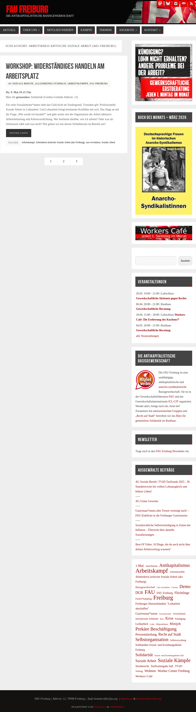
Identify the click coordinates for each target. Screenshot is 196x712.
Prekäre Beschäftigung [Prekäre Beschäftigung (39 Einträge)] (155, 629)
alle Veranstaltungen (147, 335)
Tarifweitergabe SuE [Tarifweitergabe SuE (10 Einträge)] (162, 666)
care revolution (93, 142)
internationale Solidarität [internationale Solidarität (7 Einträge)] (146, 619)
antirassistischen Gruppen (168, 411)
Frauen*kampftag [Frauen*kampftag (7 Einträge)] (143, 599)
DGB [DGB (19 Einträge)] (139, 593)
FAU (172, 396)
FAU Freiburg (27, 9)
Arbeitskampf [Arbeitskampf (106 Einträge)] (151, 570)
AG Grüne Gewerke (146, 501)
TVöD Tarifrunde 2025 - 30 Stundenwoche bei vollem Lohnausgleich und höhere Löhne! (162, 486)
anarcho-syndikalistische (172, 386)
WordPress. (116, 707)
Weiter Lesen (18, 133)
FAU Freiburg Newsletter (170, 451)
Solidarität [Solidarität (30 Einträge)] (144, 654)
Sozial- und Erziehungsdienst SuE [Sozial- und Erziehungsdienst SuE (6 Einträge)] (169, 655)
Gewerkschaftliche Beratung (153, 308)
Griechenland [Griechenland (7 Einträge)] (179, 614)
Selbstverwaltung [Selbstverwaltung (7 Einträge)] (178, 640)
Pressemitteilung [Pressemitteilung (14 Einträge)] (146, 634)
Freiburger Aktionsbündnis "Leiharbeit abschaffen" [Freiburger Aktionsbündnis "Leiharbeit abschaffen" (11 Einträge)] (157, 606)
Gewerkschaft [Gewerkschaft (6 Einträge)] (165, 614)
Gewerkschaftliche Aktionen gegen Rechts (161, 298)
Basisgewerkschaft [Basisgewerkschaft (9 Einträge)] (145, 587)
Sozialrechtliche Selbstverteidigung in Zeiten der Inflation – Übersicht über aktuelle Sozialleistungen (163, 530)
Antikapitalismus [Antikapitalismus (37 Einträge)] (174, 565)
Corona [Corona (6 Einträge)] (174, 587)
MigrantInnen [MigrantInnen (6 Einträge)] (162, 624)
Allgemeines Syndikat (50, 83)
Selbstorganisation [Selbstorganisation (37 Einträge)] (151, 639)
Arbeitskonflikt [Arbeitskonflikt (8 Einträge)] (177, 571)
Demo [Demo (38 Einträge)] (185, 586)
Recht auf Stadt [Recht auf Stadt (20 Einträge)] (170, 634)
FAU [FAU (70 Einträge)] (150, 592)
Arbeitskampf (27, 142)
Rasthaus (171, 420)
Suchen (139, 253)
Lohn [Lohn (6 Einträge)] (152, 624)
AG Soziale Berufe (21, 83)
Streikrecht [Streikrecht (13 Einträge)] (142, 666)
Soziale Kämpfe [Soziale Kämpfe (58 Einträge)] (174, 660)
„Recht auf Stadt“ (145, 415)
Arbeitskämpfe (77, 83)
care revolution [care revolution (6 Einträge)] (163, 587)
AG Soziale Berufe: (146, 481)
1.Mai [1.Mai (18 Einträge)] (139, 566)
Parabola (100, 707)
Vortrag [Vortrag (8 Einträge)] (139, 671)
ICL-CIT (173, 401)
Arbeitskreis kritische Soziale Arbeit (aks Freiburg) (60, 142)
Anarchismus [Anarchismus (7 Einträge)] (151, 566)
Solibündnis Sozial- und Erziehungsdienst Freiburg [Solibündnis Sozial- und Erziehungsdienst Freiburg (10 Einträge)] (158, 647)
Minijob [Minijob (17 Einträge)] (175, 624)
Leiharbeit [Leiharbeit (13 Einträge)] (141, 623)
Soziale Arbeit (108, 142)
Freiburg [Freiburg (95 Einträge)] (163, 597)
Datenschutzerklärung (148, 698)
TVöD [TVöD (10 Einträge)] (178, 666)
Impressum (126, 698)
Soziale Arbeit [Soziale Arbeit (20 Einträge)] (145, 661)
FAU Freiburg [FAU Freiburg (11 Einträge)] (165, 593)
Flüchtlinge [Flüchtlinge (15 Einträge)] (181, 593)
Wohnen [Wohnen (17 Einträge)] (150, 671)
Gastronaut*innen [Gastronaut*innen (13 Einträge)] (146, 613)
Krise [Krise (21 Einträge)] (169, 618)
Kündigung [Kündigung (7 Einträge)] (180, 619)
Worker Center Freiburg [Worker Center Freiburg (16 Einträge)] (174, 671)
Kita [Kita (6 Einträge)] (162, 619)
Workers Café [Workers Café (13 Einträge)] (143, 676)
